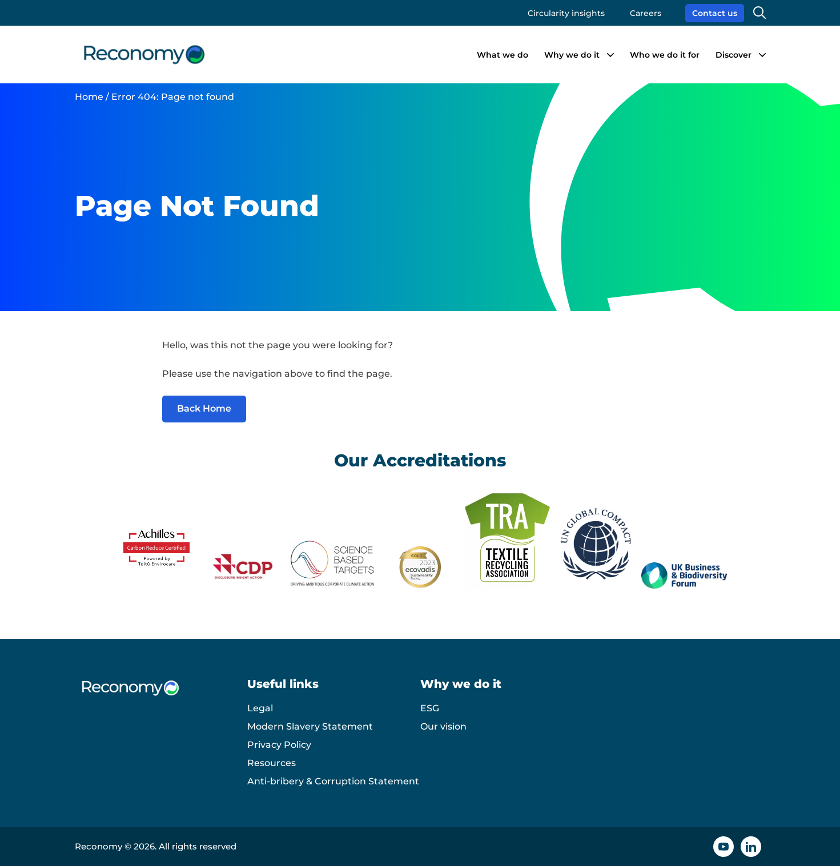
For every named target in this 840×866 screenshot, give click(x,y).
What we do (502, 55)
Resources (271, 763)
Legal (260, 708)
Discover (733, 55)
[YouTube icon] (723, 846)
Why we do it (572, 55)
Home (89, 96)
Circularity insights (566, 13)
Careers (645, 13)
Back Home (204, 408)
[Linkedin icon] (751, 846)
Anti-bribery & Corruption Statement (333, 781)
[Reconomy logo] (144, 54)
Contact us (714, 13)
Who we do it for (665, 55)
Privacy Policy (279, 744)
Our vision (443, 726)
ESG (429, 708)
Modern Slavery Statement (310, 726)
